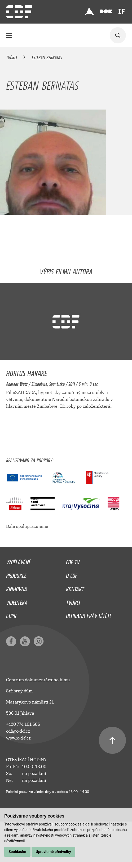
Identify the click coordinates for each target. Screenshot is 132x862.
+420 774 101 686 (23, 724)
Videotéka (17, 601)
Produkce (16, 574)
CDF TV (73, 560)
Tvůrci (11, 56)
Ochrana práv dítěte (89, 614)
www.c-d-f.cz (18, 738)
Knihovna (16, 587)
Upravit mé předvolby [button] (53, 852)
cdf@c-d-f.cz (18, 731)
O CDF (71, 574)
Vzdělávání (18, 560)
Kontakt (75, 587)
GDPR (11, 614)
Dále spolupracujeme (27, 526)
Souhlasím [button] (17, 852)
